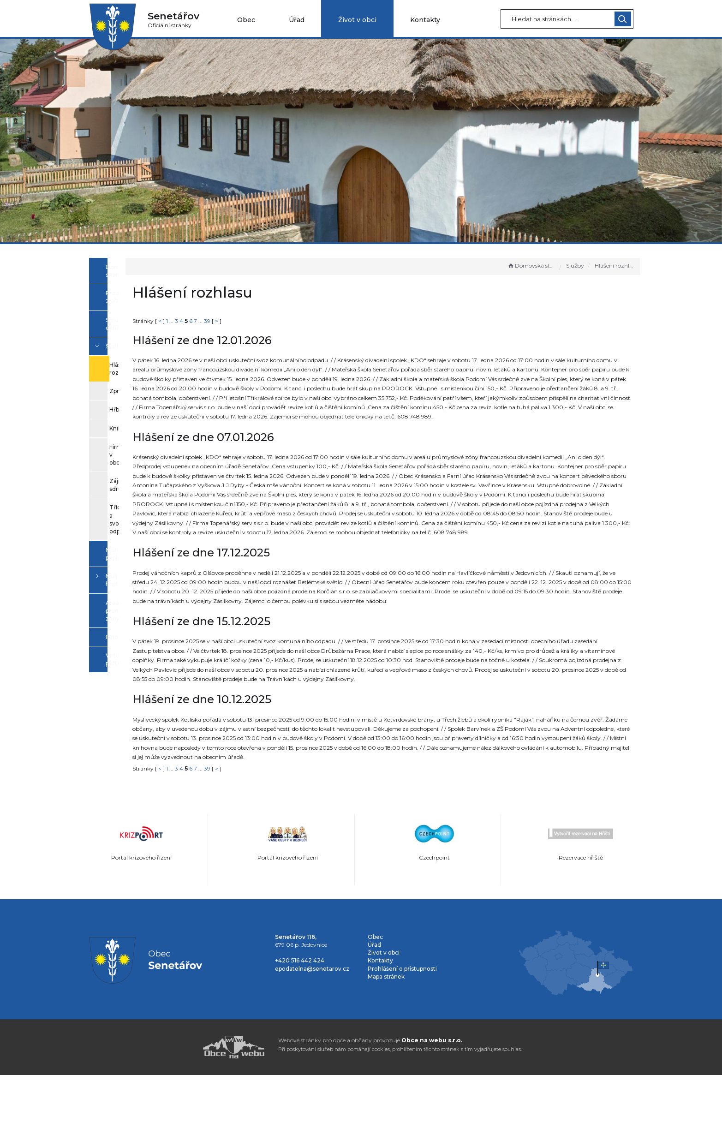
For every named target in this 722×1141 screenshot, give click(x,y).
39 (311, 320)
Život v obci (357, 20)
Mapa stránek (386, 1042)
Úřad (296, 20)
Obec (246, 20)
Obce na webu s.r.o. (431, 1106)
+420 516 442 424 (299, 1026)
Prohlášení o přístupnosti (402, 1034)
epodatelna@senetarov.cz (312, 1034)
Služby (575, 265)
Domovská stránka (531, 265)
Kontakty (425, 20)
